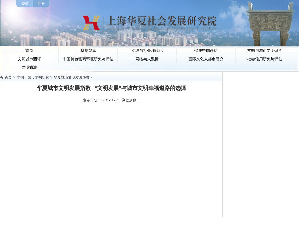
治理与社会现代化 (147, 50)
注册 (41, 4)
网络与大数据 (147, 59)
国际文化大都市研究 (205, 59)
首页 (29, 50)
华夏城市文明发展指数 (72, 77)
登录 (24, 4)
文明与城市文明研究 (264, 50)
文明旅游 (29, 67)
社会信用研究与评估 (264, 59)
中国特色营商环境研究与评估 (88, 59)
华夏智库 (88, 50)
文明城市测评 (29, 59)
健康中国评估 (206, 50)
